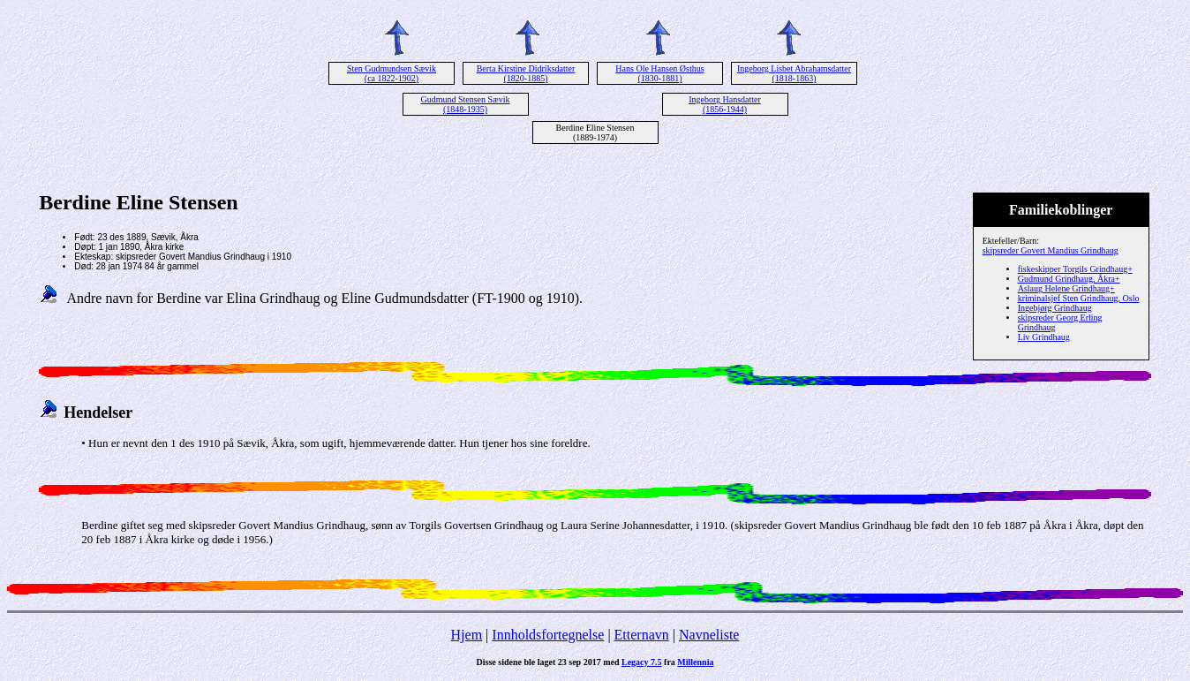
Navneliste (709, 634)
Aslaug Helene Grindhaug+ (1066, 288)
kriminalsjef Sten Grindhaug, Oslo (1079, 298)
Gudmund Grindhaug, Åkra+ (1069, 279)
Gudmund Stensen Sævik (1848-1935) (464, 104)
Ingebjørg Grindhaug (1055, 308)
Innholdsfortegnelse (548, 634)
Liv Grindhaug (1044, 337)
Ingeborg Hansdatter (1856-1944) (725, 104)
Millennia (695, 662)
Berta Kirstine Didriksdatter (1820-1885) (526, 73)
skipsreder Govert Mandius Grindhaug (1050, 250)
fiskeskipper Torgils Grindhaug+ (1075, 269)
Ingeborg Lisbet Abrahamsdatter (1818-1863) (794, 73)
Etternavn (641, 634)
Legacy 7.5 (641, 662)
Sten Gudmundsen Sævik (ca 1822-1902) (391, 73)
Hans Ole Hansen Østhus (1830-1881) (659, 73)
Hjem (467, 634)
